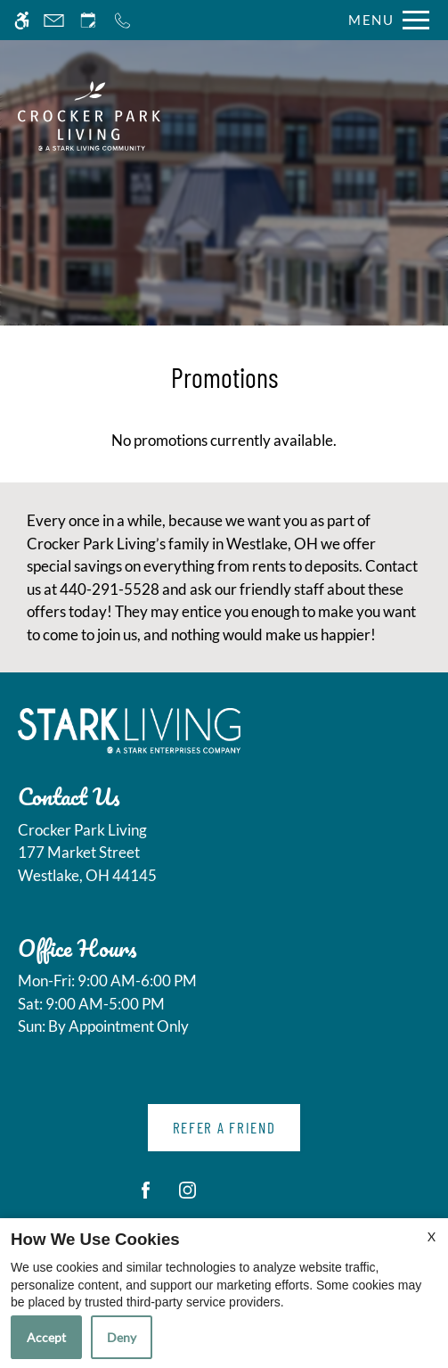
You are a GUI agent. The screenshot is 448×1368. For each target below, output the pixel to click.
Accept (46, 1337)
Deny (121, 1337)
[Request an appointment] (88, 20)
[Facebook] (145, 1197)
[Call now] (122, 20)
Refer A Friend (224, 1127)
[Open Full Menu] (384, 20)
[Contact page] (53, 20)
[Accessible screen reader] (21, 20)
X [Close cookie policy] (432, 1236)
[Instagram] (187, 1197)
